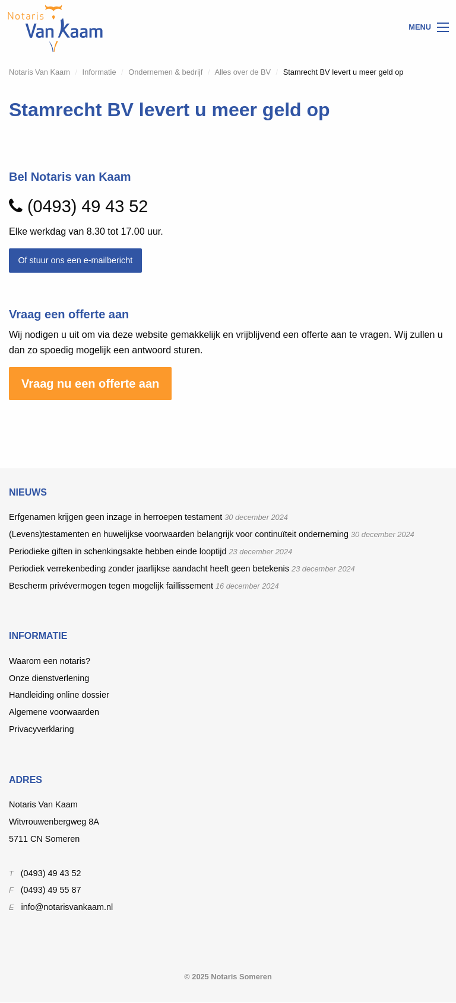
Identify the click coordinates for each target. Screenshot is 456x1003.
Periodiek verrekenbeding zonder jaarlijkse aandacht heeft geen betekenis (149, 568)
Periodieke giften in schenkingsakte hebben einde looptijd (117, 551)
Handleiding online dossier (59, 694)
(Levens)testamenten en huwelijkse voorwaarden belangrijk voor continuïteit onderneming (179, 534)
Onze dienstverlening (49, 678)
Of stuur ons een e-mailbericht (75, 260)
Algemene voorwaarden (54, 712)
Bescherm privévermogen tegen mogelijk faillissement (111, 585)
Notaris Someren (241, 976)
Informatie (99, 72)
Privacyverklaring (41, 729)
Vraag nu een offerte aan (90, 383)
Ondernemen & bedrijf (165, 72)
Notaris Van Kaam (39, 72)
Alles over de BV (242, 72)
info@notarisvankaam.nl (67, 907)
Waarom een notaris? (49, 661)
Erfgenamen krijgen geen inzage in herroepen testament (115, 517)
